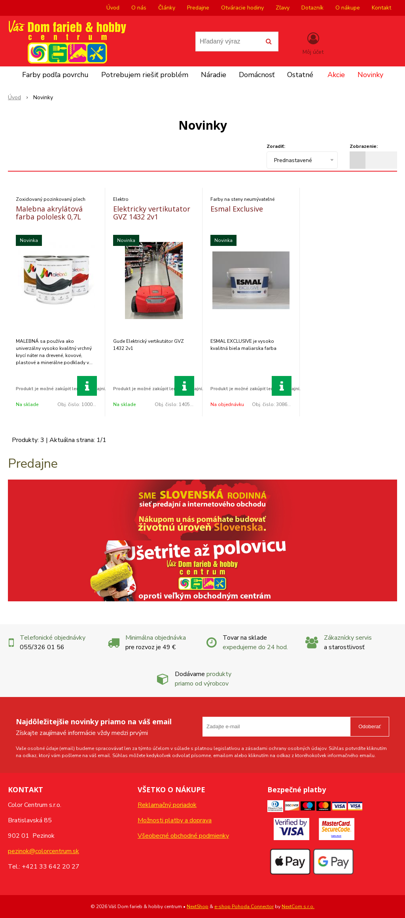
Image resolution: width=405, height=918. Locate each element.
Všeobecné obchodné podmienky (183, 835)
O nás (138, 7)
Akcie (336, 74)
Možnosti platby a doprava (175, 820)
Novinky (370, 74)
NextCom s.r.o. (298, 906)
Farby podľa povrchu (55, 74)
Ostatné (300, 74)
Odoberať (369, 726)
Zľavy (283, 7)
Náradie (213, 74)
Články (166, 7)
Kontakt (381, 7)
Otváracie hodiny (242, 7)
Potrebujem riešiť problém (144, 74)
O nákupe (347, 7)
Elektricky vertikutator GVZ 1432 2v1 (151, 212)
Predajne (198, 7)
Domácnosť (256, 74)
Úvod (112, 7)
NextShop (197, 906)
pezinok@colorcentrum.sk (43, 851)
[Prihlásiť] (313, 43)
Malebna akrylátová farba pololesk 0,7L (49, 212)
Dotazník (312, 7)
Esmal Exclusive (236, 208)
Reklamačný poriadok (167, 805)
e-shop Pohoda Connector (244, 906)
